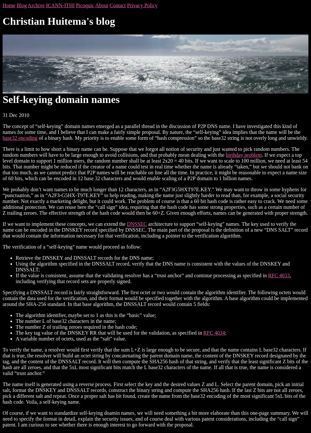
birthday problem (244, 155)
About (101, 5)
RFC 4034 (214, 333)
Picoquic (85, 5)
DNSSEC (137, 224)
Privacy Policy (142, 5)
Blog (22, 5)
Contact (118, 5)
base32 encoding (20, 138)
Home (9, 5)
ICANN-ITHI (60, 5)
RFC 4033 (278, 275)
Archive (36, 5)
